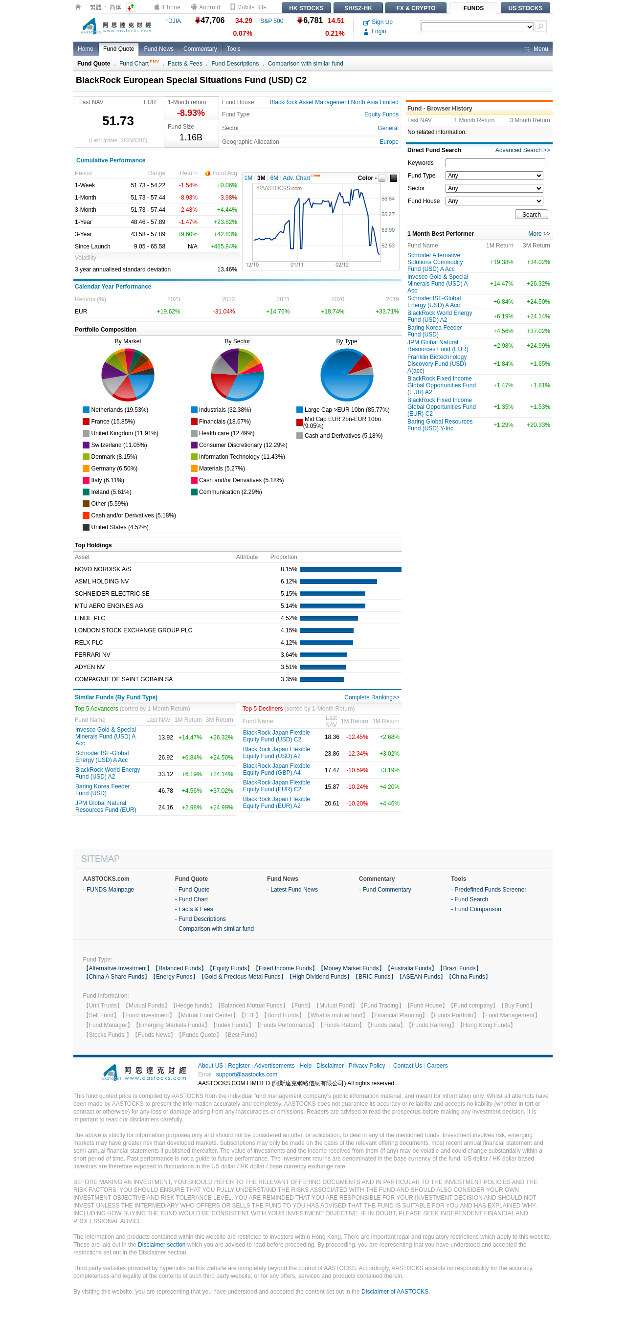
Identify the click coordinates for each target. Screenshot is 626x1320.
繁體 (96, 7)
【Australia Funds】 (411, 968)
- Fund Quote (192, 889)
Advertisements (274, 1065)
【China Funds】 (468, 976)
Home (85, 48)
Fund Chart (138, 63)
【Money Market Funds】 (351, 968)
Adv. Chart (301, 178)
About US (210, 1065)
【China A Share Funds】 (116, 976)
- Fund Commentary (385, 889)
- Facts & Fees (194, 909)
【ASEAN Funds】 (421, 976)
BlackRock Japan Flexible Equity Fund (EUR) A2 (276, 802)
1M (249, 178)
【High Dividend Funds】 (320, 976)
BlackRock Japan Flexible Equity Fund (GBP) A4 (276, 769)
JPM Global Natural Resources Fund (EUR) (105, 806)
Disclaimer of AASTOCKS (394, 1291)
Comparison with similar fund (305, 63)
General (388, 128)
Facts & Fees (185, 63)
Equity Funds (381, 114)
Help (305, 1065)
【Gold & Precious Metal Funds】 (243, 976)
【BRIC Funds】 (374, 976)
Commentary (200, 48)
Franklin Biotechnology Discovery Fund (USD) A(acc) (437, 364)
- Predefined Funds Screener (488, 889)
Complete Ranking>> (372, 697)
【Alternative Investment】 (118, 968)
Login (374, 31)
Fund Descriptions (235, 63)
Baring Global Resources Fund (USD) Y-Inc (439, 425)
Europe (389, 141)
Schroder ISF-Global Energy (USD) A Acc (102, 756)
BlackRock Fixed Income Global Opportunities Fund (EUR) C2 (441, 407)
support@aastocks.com (247, 1074)
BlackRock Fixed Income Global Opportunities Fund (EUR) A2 (441, 385)
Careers (437, 1065)
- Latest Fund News (292, 889)
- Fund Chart (191, 899)
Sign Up (378, 22)
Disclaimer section (161, 1244)
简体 (115, 7)
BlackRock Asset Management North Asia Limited (334, 102)
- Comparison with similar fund (214, 928)
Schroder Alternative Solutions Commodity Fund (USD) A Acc (435, 262)
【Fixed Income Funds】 (285, 968)
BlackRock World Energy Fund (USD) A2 (107, 773)
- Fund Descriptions (200, 919)
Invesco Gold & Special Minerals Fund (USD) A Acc (105, 736)
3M (261, 178)
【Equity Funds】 (230, 968)
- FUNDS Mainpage (108, 889)
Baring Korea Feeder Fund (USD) (102, 790)
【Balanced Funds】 (180, 968)
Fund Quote (118, 48)
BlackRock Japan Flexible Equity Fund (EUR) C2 (276, 786)
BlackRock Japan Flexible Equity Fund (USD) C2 (276, 736)
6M (274, 178)
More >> (539, 233)
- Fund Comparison (476, 909)
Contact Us (407, 1065)
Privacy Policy (367, 1065)
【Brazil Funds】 (459, 968)
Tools (234, 48)
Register (239, 1065)
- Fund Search (469, 899)
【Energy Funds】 (174, 976)
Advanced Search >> (522, 150)
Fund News (159, 48)
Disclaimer (330, 1065)
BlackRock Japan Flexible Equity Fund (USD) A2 (276, 753)
